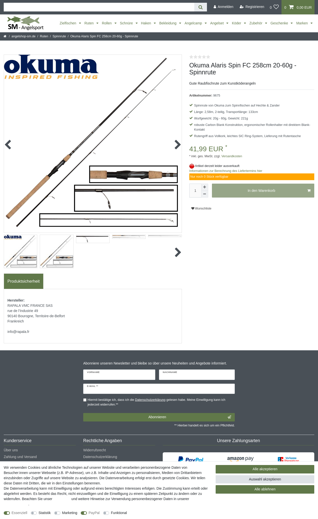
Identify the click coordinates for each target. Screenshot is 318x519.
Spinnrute (59, 36)
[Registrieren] (252, 7)
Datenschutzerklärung (100, 457)
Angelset (217, 23)
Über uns (11, 450)
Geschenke (280, 23)
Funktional (119, 513)
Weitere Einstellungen (148, 513)
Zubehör (256, 23)
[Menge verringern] (204, 194)
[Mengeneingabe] (195, 191)
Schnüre (127, 23)
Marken (302, 23)
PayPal (94, 513)
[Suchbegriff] (99, 7)
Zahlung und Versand (20, 457)
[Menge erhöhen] (204, 187)
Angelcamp (194, 23)
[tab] (23, 281)
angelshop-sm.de (23, 36)
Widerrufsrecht (94, 450)
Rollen (107, 23)
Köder (237, 23)
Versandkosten (231, 156)
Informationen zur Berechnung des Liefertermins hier (225, 171)
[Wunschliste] (274, 7)
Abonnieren (189, 417)
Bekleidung (168, 23)
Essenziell (19, 513)
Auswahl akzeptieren (265, 479)
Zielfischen (68, 23)
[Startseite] (5, 36)
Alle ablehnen (265, 489)
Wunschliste (201, 208)
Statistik (45, 513)
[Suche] (200, 7)
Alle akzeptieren (265, 469)
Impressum (61, 499)
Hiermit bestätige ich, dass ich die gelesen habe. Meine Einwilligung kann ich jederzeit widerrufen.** (156, 402)
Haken (146, 23)
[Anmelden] (223, 7)
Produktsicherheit (23, 281)
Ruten (89, 23)
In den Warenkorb (279, 191)
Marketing (69, 513)
